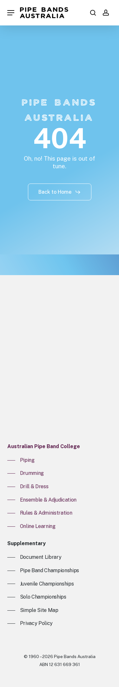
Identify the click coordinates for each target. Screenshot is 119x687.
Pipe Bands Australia (44, 12)
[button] (10, 13)
